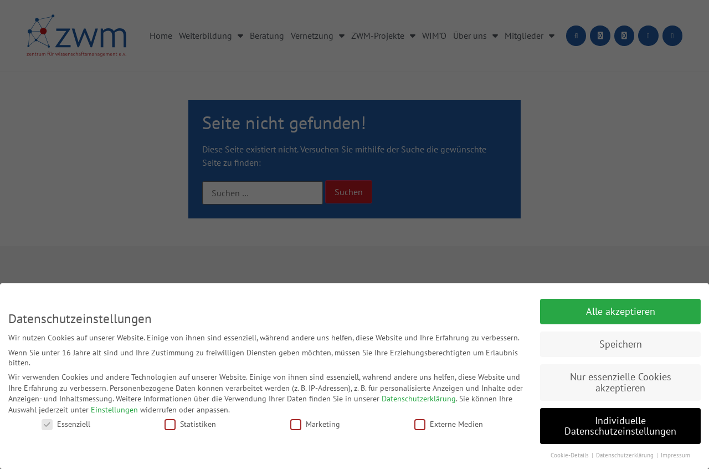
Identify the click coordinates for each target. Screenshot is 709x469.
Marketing (315, 424)
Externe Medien (448, 424)
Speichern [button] (620, 344)
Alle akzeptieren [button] (620, 311)
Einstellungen (114, 410)
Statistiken (190, 424)
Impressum (675, 455)
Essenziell (66, 424)
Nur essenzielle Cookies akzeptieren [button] (620, 382)
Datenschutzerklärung (419, 399)
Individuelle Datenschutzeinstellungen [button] (620, 426)
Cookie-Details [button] (570, 455)
